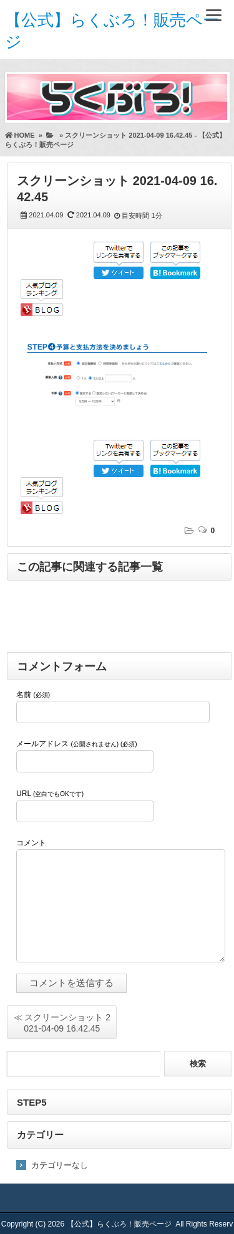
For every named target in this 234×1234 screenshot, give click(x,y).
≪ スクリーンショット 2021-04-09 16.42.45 (62, 1022)
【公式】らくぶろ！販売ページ (119, 1224)
